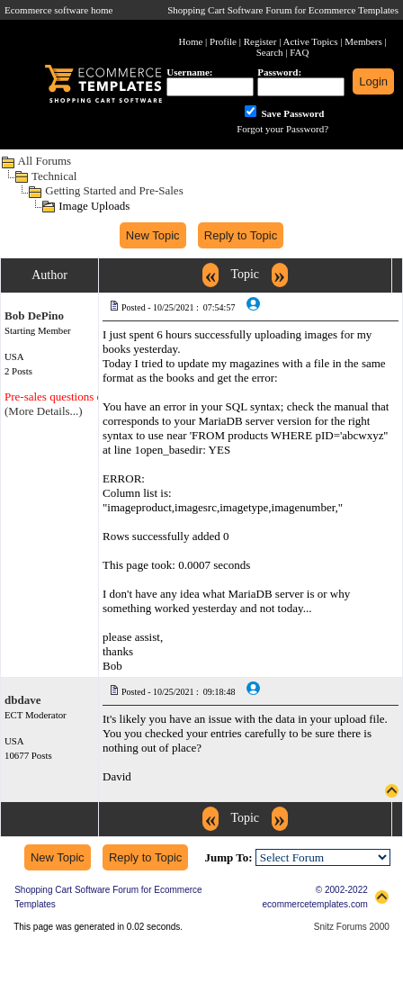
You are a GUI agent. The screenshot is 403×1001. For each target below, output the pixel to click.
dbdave (22, 700)
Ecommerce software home (58, 10)
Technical (53, 176)
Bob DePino (34, 315)
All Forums (45, 160)
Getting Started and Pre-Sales (114, 190)
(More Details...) (43, 411)
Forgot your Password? (282, 128)
